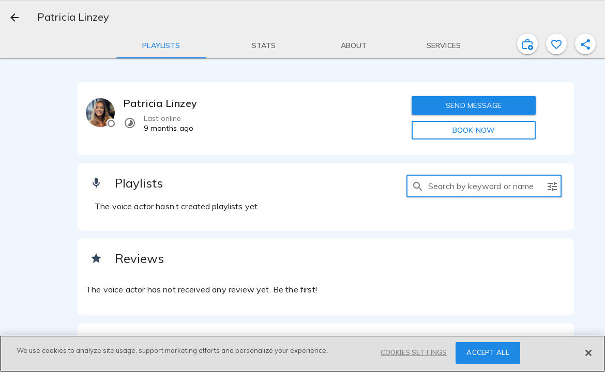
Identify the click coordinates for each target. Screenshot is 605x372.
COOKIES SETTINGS (414, 352)
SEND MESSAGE (474, 105)
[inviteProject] (527, 44)
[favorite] (556, 44)
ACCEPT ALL (487, 352)
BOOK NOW (473, 130)
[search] (417, 186)
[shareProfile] (585, 44)
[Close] (588, 353)
